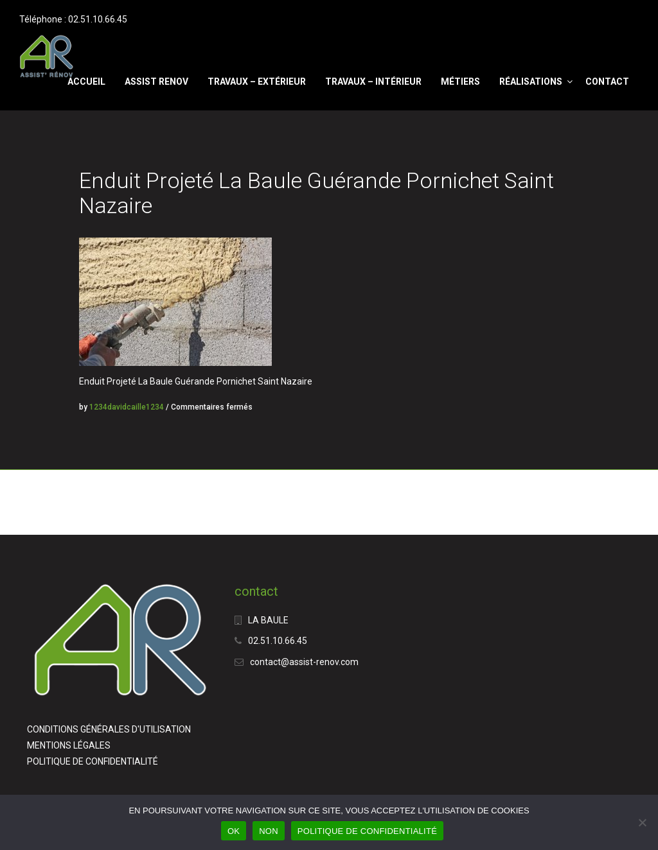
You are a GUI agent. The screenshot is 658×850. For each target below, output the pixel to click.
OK (233, 831)
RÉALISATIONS (530, 81)
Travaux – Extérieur (257, 81)
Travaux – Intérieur (373, 81)
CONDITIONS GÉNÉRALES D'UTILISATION (109, 729)
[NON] (642, 822)
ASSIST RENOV (156, 81)
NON (268, 831)
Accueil (86, 81)
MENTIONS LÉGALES (69, 745)
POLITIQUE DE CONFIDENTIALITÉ (92, 761)
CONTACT (607, 81)
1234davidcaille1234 (126, 407)
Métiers (460, 81)
